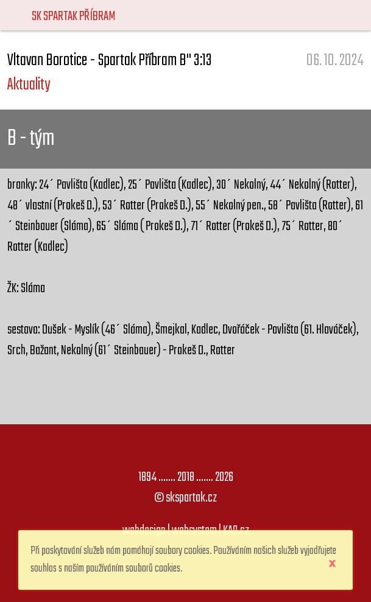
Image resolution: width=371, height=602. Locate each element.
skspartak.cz (191, 498)
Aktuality (28, 85)
